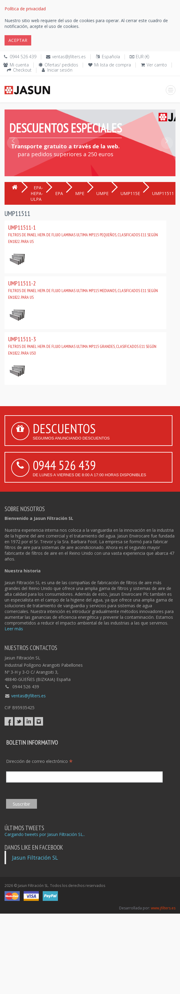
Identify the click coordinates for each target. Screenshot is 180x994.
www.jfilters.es (163, 908)
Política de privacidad (25, 9)
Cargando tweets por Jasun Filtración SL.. (45, 834)
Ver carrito (157, 65)
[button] (13, 156)
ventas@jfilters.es (69, 56)
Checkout (22, 70)
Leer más (14, 629)
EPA (59, 193)
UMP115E (130, 193)
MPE (79, 193)
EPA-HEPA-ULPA (37, 193)
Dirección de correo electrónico (39, 761)
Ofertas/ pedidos (61, 65)
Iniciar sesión (59, 70)
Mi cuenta (19, 65)
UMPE (102, 193)
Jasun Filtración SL (35, 857)
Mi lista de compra (112, 65)
